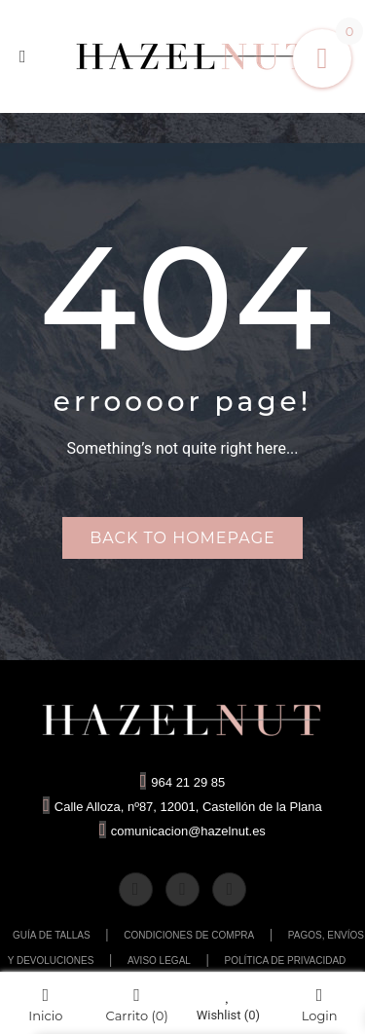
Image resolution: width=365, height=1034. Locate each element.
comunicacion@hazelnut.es (182, 831)
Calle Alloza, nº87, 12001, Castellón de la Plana (182, 806)
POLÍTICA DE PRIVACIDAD (286, 960)
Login (320, 1004)
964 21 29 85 (182, 782)
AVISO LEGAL (159, 960)
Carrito (137, 1004)
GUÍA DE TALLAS (52, 935)
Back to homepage (182, 538)
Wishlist (228, 1004)
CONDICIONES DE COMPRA (189, 935)
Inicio (45, 1004)
